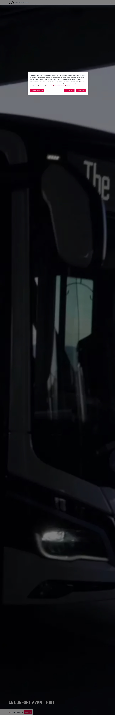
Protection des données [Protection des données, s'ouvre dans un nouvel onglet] (63, 86)
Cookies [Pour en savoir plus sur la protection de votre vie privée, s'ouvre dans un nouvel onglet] (53, 86)
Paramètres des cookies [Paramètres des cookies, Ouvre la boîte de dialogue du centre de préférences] (37, 90)
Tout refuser (69, 90)
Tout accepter (81, 90)
